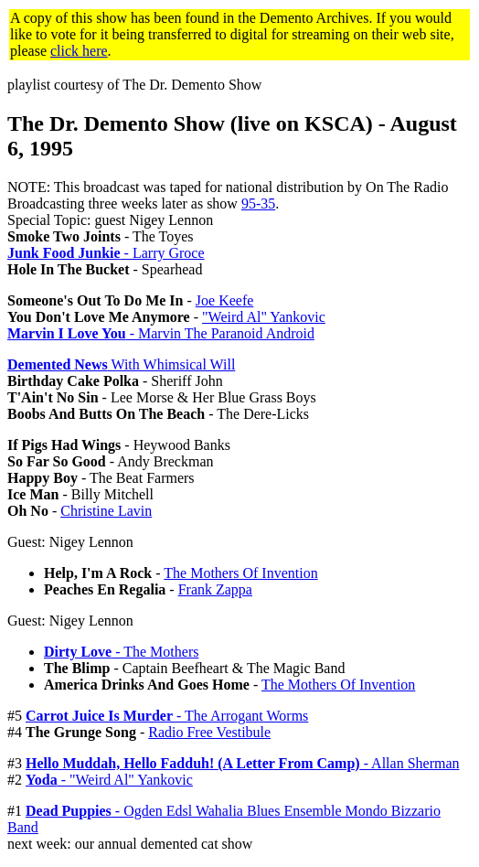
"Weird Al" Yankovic (263, 317)
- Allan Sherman (243, 763)
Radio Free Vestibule (209, 732)
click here (79, 51)
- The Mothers (121, 651)
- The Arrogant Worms (167, 715)
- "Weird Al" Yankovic (109, 779)
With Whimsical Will (121, 364)
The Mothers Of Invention (240, 573)
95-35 (258, 203)
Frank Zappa (215, 589)
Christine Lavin (106, 511)
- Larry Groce (106, 253)
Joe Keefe (225, 300)
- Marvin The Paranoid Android (160, 333)
